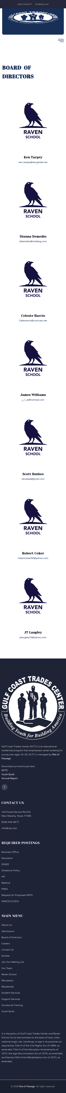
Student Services (10, 992)
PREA (4, 889)
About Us (6, 925)
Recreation (7, 980)
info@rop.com (42, 4)
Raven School (9, 974)
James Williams (33, 395)
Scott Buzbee (33, 474)
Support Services (10, 999)
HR (3, 876)
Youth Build (7, 774)
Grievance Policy (10, 870)
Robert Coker (33, 553)
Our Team (6, 968)
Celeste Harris (33, 316)
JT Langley (33, 632)
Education (7, 858)
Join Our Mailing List (12, 962)
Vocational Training (12, 1005)
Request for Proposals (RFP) (17, 895)
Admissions (7, 931)
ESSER (5, 864)
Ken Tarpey (33, 157)
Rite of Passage (27, 1086)
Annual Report (9, 778)
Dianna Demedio (33, 236)
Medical (5, 882)
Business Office (10, 852)
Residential (7, 986)
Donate (5, 955)
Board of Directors (11, 937)
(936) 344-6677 (25, 4)
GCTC (4, 770)
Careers (5, 943)
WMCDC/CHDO (10, 901)
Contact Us (7, 949)
